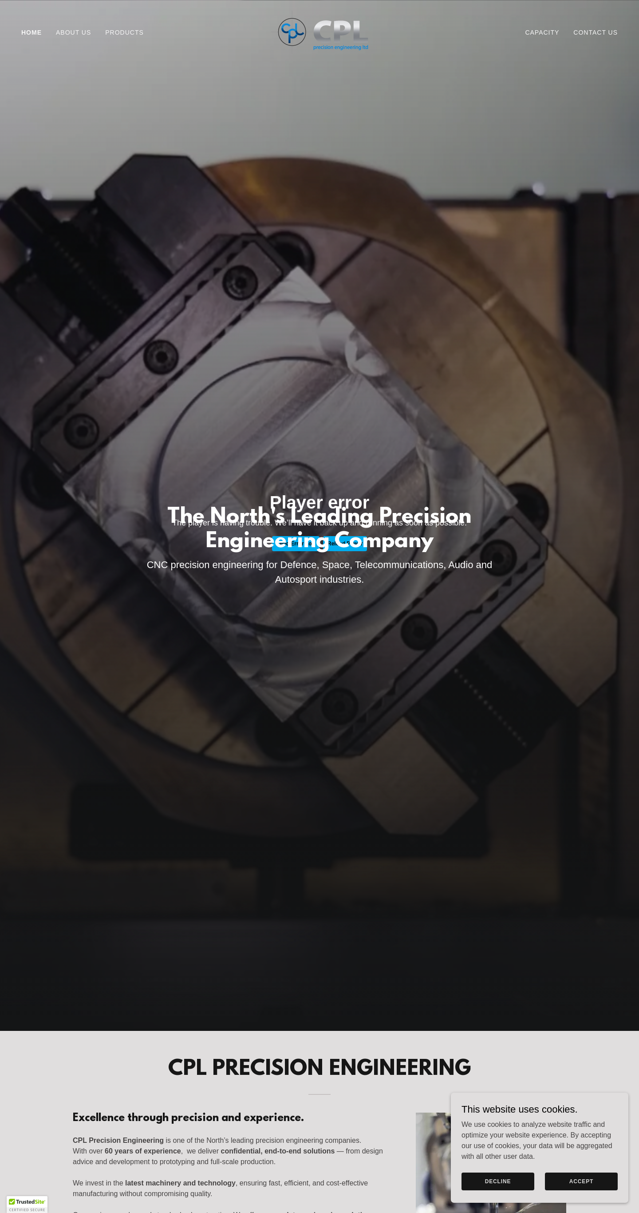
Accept (581, 1181)
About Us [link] (73, 32)
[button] (27, 1204)
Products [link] (124, 32)
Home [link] (31, 32)
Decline (498, 1181)
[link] (319, 32)
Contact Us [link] (595, 32)
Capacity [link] (542, 32)
